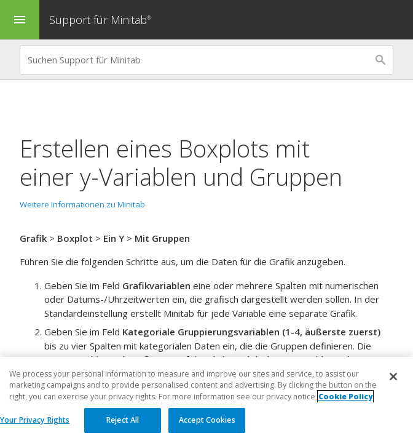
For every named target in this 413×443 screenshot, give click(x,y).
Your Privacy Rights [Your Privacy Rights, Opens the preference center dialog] (34, 420)
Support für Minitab (101, 19)
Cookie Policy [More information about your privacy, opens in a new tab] (345, 396)
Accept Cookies (207, 420)
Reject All (122, 420)
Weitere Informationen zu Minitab (82, 204)
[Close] (393, 377)
